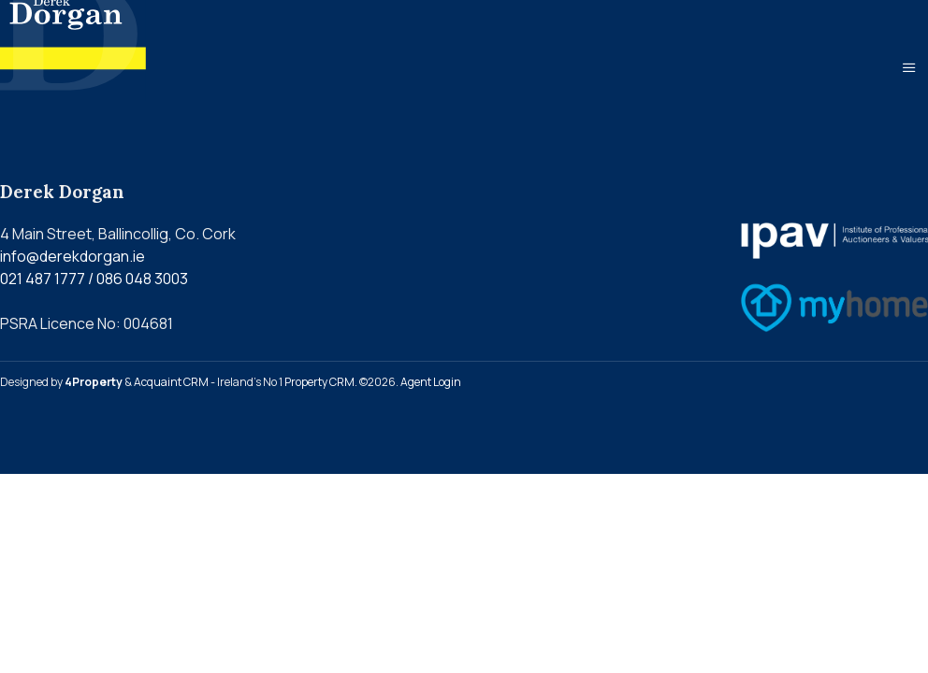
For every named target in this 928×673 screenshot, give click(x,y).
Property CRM (319, 382)
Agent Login (430, 382)
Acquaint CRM (171, 382)
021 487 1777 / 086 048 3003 (94, 278)
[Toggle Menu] (909, 67)
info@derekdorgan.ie (72, 256)
